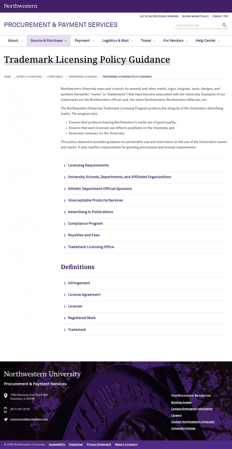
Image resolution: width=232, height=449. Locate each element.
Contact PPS (220, 16)
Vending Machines (17, 111)
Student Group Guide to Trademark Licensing (32, 253)
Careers (181, 417)
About (15, 41)
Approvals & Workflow (20, 119)
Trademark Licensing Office (91, 247)
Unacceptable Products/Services (95, 200)
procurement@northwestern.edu (29, 422)
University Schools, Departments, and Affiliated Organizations (119, 177)
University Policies (188, 430)
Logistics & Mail (117, 41)
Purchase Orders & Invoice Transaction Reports (23, 172)
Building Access (186, 405)
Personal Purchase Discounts (25, 329)
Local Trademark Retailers (27, 237)
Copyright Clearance (20, 306)
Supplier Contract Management (27, 154)
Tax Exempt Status (19, 212)
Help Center (208, 41)
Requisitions (13, 162)
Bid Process (13, 96)
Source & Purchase (49, 41)
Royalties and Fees (84, 235)
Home (7, 77)
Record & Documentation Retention (30, 197)
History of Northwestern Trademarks (26, 296)
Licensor (75, 306)
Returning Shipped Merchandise (28, 322)
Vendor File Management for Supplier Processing (24, 137)
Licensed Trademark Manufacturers (33, 244)
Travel (148, 41)
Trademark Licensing (82, 77)
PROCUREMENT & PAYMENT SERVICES (61, 25)
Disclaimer (76, 444)
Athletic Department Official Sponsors (100, 189)
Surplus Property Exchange (24, 103)
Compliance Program (85, 223)
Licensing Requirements (88, 165)
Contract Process (16, 146)
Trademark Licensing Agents (28, 269)
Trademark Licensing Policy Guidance (27, 228)
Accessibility (57, 444)
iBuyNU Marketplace (195, 16)
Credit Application (18, 190)
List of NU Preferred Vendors (159, 16)
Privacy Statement (99, 444)
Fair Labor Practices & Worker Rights (29, 278)
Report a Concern (126, 444)
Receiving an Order (18, 314)
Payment (84, 41)
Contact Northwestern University (198, 424)
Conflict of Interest (19, 205)
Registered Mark (82, 318)
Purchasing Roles (17, 126)
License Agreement (84, 295)
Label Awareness (21, 287)
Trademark (77, 330)
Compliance (55, 77)
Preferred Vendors (17, 88)
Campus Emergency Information (197, 411)
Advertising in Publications (90, 212)
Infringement (79, 283)
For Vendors (175, 41)
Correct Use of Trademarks (27, 262)
